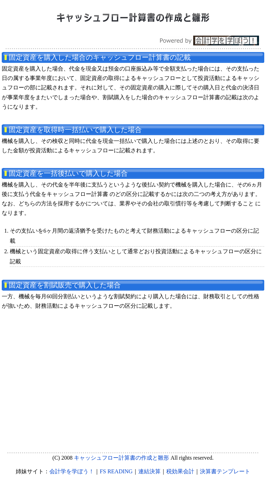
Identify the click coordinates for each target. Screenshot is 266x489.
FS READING (116, 471)
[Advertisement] (132, 373)
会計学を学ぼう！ (71, 471)
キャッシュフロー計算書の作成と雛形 (121, 458)
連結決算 (149, 471)
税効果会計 (180, 471)
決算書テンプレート (225, 471)
